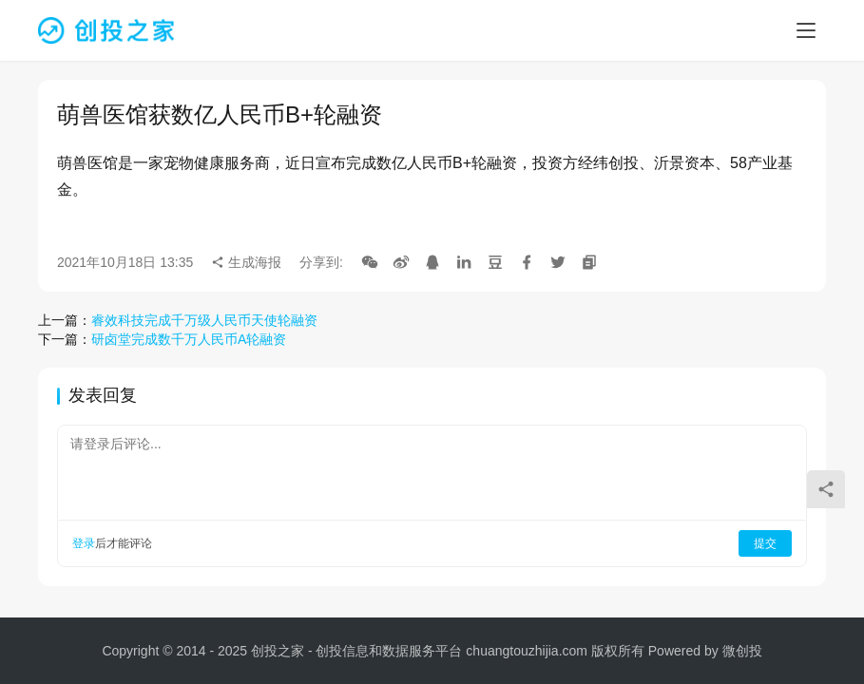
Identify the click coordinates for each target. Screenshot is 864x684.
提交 (765, 543)
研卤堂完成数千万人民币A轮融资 (188, 339)
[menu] (806, 30)
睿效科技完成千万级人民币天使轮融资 (204, 320)
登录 (83, 543)
